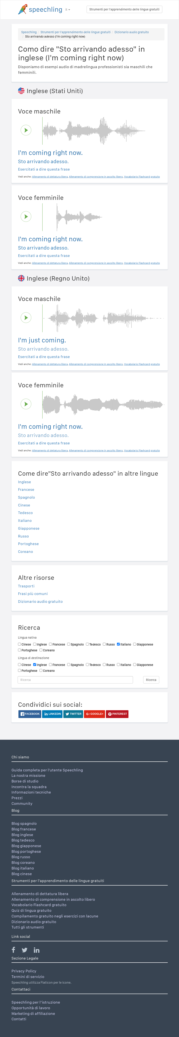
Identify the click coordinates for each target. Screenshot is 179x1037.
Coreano (25, 551)
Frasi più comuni (33, 593)
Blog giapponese (26, 845)
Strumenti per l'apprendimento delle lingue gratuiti (124, 9)
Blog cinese (21, 873)
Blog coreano (23, 862)
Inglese (24, 482)
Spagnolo (26, 497)
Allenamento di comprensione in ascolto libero (53, 899)
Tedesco (25, 512)
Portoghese (28, 543)
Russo (23, 536)
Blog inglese (22, 834)
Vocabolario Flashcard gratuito (38, 904)
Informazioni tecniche (31, 792)
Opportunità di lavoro (30, 1008)
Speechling (29, 32)
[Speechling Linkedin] (39, 951)
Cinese (24, 505)
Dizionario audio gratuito (132, 32)
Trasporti (26, 586)
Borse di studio (24, 781)
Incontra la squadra (29, 786)
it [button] (67, 9)
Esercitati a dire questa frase (44, 169)
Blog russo (20, 857)
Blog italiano (22, 868)
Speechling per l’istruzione (35, 1002)
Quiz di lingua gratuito (31, 910)
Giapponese (28, 528)
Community (22, 803)
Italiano (25, 520)
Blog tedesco (22, 840)
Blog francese (23, 829)
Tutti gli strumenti (27, 927)
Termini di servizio (27, 976)
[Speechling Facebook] (16, 951)
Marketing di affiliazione (33, 1013)
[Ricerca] (75, 680)
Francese (26, 489)
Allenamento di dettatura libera (39, 893)
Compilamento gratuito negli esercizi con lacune (54, 916)
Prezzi (17, 797)
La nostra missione (28, 775)
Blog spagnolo (24, 823)
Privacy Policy (23, 971)
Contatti (18, 1019)
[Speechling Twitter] (27, 951)
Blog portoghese (26, 851)
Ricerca (151, 680)
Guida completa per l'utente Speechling (47, 770)
